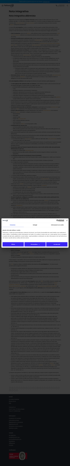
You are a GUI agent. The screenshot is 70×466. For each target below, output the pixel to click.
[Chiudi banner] (66, 220)
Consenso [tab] (12, 224)
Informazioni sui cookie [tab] (57, 224)
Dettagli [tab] (35, 224)
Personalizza (35, 244)
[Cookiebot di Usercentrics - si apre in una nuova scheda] (57, 220)
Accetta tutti (57, 244)
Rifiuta (13, 244)
